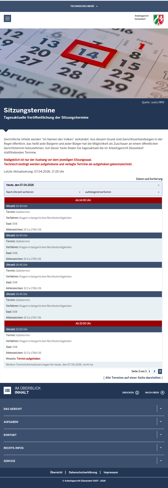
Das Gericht (13, 409)
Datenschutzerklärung (83, 472)
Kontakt (10, 435)
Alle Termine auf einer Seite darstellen (133, 378)
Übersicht (56, 472)
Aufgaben (11, 422)
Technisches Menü (82, 6)
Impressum (111, 472)
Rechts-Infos (14, 448)
